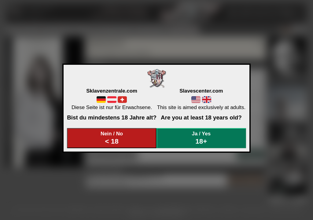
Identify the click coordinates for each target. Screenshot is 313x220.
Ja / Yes (201, 138)
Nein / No (112, 138)
